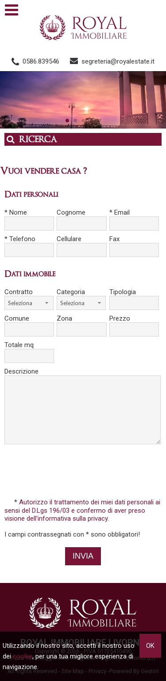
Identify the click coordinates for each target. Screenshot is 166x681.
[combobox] (29, 303)
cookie (22, 656)
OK (150, 646)
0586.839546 (41, 61)
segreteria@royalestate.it (117, 61)
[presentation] (84, 472)
